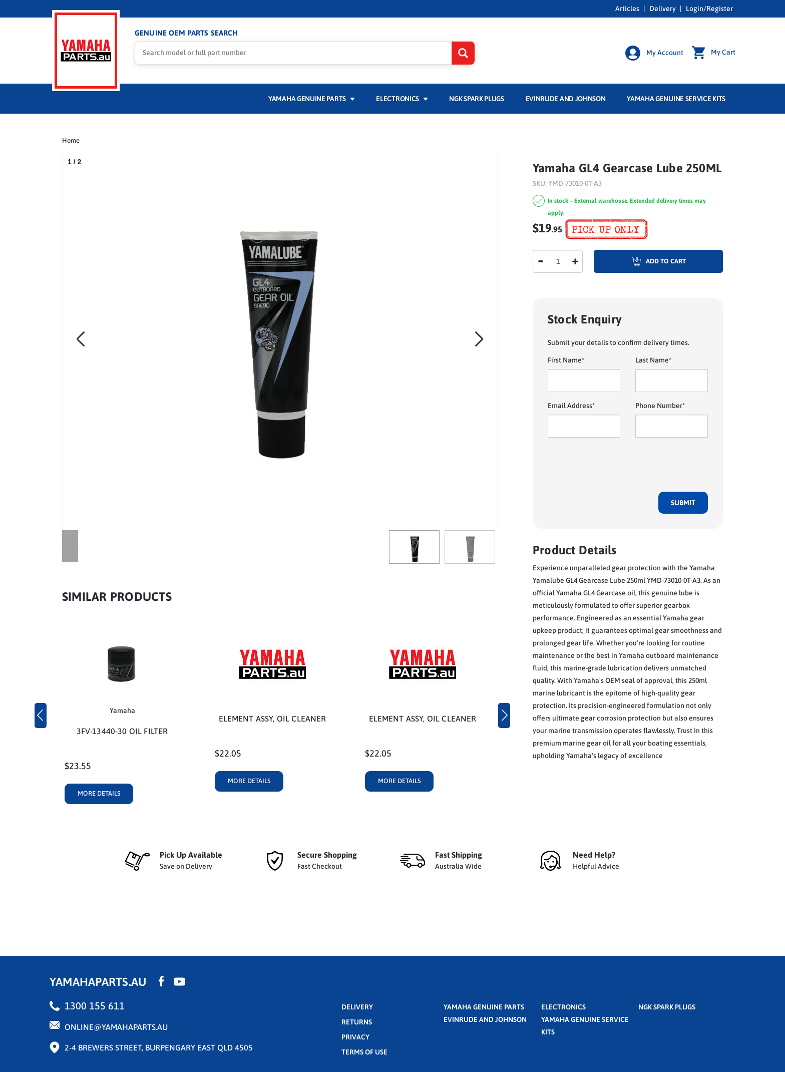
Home (71, 140)
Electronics (402, 99)
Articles (627, 9)
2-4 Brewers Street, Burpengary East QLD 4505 (159, 1047)
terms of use (364, 1052)
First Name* (566, 360)
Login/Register (709, 9)
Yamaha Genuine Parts (311, 99)
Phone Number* (660, 406)
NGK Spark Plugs (476, 99)
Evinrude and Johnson (566, 99)
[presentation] (624, 464)
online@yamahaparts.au (116, 1026)
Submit (683, 503)
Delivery (662, 9)
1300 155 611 (95, 1005)
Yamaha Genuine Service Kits (676, 99)
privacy (355, 1037)
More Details (99, 793)
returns (356, 1022)
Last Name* (653, 360)
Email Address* (571, 406)
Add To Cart (640, 261)
